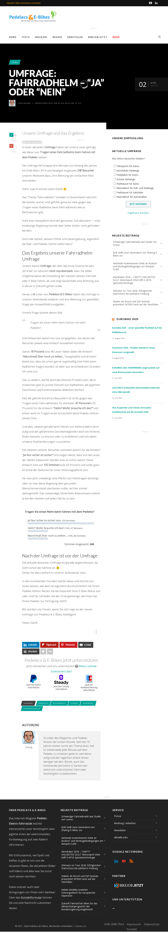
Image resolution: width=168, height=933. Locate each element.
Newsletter (120, 830)
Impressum (134, 924)
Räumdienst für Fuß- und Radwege (135, 188)
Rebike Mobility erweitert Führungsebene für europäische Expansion (78, 892)
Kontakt (132, 929)
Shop (116, 37)
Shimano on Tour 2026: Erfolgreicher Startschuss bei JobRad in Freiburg (132, 292)
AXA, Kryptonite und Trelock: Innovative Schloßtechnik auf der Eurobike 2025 (131, 410)
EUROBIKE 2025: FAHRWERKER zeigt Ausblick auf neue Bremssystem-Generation (135, 370)
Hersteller (75, 37)
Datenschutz (152, 924)
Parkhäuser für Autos (128, 183)
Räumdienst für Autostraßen (132, 196)
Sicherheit (59, 703)
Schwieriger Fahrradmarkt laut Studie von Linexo (135, 243)
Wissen (57, 37)
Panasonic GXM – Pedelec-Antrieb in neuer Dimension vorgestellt (133, 350)
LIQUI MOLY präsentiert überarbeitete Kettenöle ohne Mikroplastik (136, 390)
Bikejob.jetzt (97, 37)
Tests (26, 37)
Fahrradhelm (32, 709)
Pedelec (43, 703)
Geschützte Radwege (128, 170)
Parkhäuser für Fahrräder (130, 192)
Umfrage (88, 703)
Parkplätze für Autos (127, 174)
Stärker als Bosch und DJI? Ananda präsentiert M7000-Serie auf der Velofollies (135, 303)
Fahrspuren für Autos (128, 166)
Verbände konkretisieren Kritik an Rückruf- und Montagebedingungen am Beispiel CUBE (135, 266)
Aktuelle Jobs (121, 837)
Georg (27, 103)
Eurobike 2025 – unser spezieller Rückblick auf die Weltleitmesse (137, 330)
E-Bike (74, 703)
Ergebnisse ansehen (138, 212)
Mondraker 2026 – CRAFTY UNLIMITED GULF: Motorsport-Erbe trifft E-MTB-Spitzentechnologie (134, 280)
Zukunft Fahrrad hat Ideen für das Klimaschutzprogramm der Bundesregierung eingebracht (79, 906)
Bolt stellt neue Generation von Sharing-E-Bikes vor (135, 254)
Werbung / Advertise (125, 823)
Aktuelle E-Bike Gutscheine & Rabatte (23, 3)
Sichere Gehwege (126, 179)
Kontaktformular (31, 897)
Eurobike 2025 (127, 319)
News (12, 37)
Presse (117, 816)
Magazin (41, 37)
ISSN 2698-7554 (114, 924)
